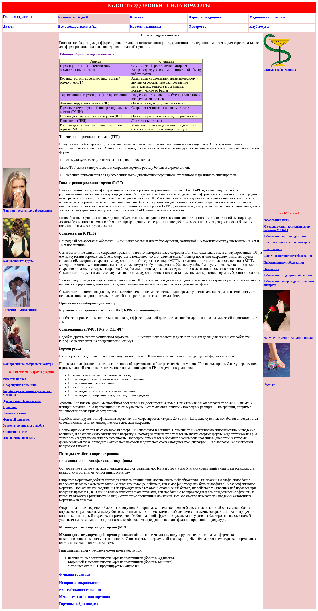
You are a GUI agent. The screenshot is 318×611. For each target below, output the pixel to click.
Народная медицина (204, 17)
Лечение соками (14, 413)
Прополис (10, 407)
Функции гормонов (74, 574)
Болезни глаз (272, 249)
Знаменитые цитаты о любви (23, 425)
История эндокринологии (79, 582)
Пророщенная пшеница (20, 385)
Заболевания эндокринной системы (288, 275)
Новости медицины (145, 26)
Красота (136, 17)
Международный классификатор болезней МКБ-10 (286, 228)
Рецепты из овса (14, 379)
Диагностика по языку (19, 437)
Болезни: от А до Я (73, 17)
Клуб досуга (259, 26)
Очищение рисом (15, 431)
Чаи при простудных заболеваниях (27, 210)
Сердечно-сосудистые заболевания (287, 255)
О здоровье (197, 26)
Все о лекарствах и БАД (77, 26)
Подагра (269, 384)
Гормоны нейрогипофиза (79, 603)
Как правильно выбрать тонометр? (28, 364)
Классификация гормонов (80, 590)
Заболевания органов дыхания (284, 236)
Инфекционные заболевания (283, 262)
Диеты (8, 26)
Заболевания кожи (276, 220)
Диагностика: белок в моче (22, 401)
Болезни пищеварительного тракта (288, 242)
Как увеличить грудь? (19, 261)
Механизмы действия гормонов (84, 597)
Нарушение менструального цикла (288, 337)
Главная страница (17, 16)
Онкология (271, 269)
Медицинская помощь (267, 17)
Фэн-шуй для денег (16, 419)
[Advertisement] (16, 101)
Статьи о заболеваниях (279, 70)
